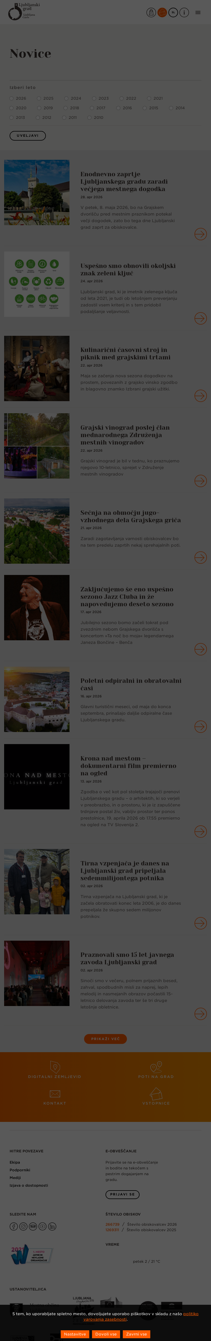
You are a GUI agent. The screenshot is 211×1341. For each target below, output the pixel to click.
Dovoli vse (106, 1334)
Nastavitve (75, 1334)
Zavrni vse (136, 1334)
